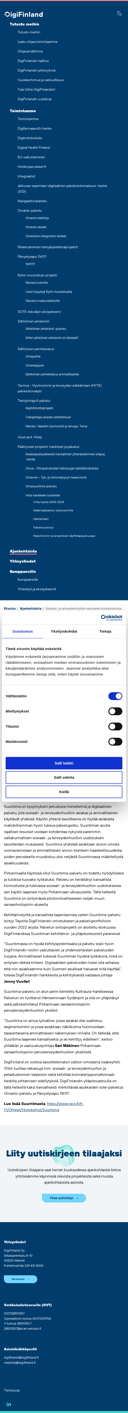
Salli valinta (64, 777)
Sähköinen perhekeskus (36, 349)
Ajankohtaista (23, 551)
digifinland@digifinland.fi (21, 1358)
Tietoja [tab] (105, 631)
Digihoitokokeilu (30, 138)
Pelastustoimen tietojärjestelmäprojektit (48, 247)
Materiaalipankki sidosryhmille (53, 510)
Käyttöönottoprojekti (39, 408)
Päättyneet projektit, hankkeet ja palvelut (48, 447)
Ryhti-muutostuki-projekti (37, 275)
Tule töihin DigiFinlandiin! (36, 89)
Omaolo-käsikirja (37, 218)
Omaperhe (33, 356)
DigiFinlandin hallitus (33, 61)
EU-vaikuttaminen (31, 157)
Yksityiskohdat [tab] (64, 631)
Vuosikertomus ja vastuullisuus (41, 80)
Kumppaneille (23, 571)
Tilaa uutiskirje (61, 1198)
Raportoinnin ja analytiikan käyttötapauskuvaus (64, 536)
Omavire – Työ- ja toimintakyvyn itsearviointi (56, 477)
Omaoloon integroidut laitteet (46, 236)
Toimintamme (23, 111)
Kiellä (64, 792)
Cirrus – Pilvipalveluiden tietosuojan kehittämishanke (62, 468)
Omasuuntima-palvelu (41, 486)
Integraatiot (26, 176)
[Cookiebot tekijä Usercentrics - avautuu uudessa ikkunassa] (100, 618)
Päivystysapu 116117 (32, 257)
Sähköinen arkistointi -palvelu (46, 329)
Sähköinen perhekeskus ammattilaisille (52, 374)
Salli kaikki (64, 763)
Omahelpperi (35, 366)
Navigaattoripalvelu (32, 201)
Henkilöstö (18, 1279)
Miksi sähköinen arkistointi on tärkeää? (52, 338)
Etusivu (10, 609)
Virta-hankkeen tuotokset (43, 495)
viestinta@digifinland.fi (20, 1363)
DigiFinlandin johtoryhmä (36, 70)
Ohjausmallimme (30, 51)
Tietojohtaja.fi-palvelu (34, 401)
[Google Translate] (119, 14)
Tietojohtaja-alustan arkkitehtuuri (48, 417)
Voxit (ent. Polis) (30, 437)
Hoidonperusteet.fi (32, 167)
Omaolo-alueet (36, 227)
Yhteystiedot (23, 561)
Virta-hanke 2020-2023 (48, 502)
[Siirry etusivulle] (23, 15)
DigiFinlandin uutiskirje (35, 99)
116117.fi (30, 264)
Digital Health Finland (34, 148)
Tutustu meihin (24, 24)
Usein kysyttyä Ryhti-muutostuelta (49, 292)
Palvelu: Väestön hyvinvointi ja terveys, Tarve (56, 426)
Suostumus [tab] (23, 631)
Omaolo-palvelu (30, 211)
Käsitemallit (41, 519)
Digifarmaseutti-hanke (34, 128)
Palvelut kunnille (37, 283)
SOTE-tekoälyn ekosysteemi (39, 312)
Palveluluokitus (43, 527)
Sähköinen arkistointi (33, 321)
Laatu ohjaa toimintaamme (38, 42)
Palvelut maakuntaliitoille (43, 301)
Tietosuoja (12, 1390)
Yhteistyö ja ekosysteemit (37, 589)
